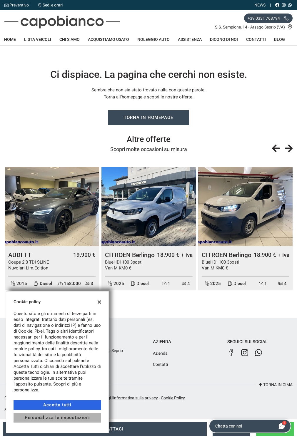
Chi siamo (69, 39)
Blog (279, 39)
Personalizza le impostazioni (57, 417)
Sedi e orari (53, 5)
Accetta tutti (57, 405)
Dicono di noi (224, 39)
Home (10, 39)
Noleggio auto (153, 39)
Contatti (256, 39)
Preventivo (19, 5)
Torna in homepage (148, 117)
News (260, 5)
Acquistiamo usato (108, 39)
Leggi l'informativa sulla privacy (129, 398)
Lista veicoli (37, 39)
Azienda (160, 353)
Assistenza (190, 39)
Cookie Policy (173, 398)
